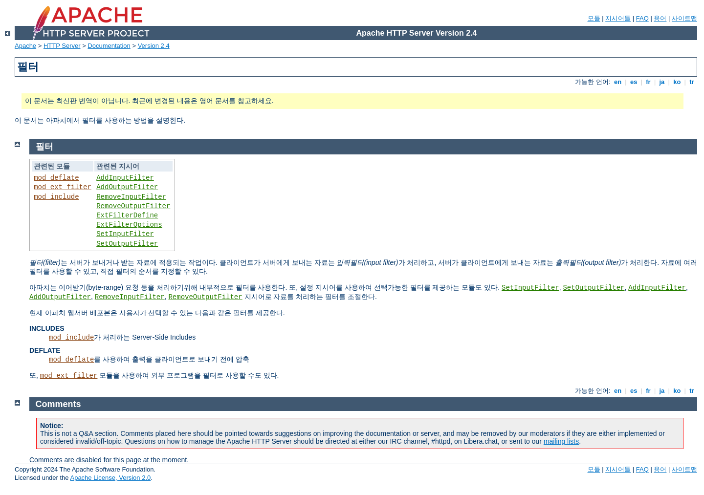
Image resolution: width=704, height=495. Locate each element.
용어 (660, 18)
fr (648, 82)
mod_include (56, 197)
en (617, 82)
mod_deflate (56, 178)
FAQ (642, 18)
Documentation (109, 45)
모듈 (594, 18)
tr (692, 82)
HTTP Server (62, 45)
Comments (58, 404)
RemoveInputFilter (131, 197)
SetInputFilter (125, 234)
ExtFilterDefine (127, 215)
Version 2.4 (154, 45)
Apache (25, 45)
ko (677, 82)
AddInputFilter (125, 178)
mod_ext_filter (62, 187)
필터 (44, 146)
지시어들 (618, 18)
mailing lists (561, 441)
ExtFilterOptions (129, 225)
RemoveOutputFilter (133, 206)
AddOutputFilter (127, 187)
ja (662, 82)
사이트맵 (684, 18)
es (633, 82)
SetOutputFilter (127, 244)
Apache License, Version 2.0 (110, 477)
